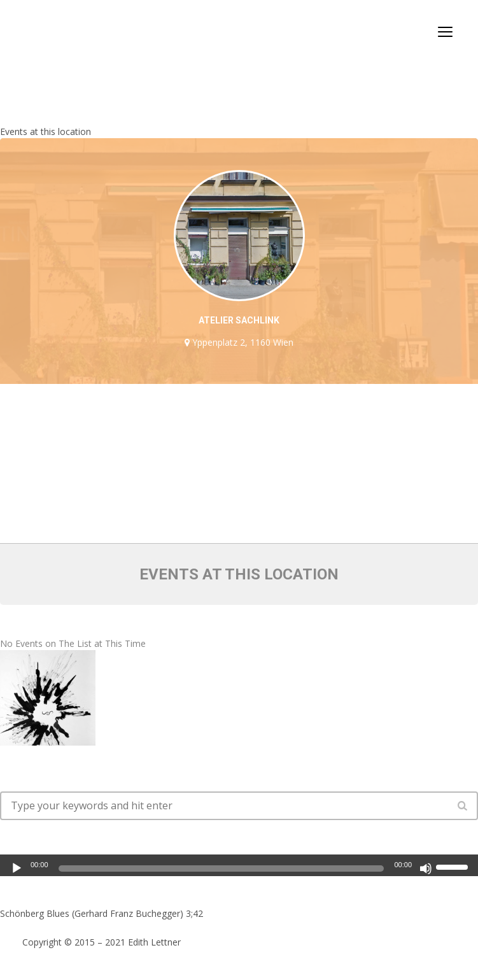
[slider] (221, 868)
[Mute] (425, 868)
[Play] (16, 868)
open (445, 32)
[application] (239, 863)
